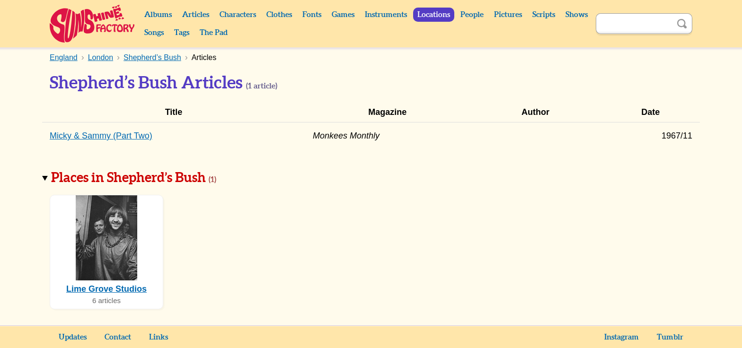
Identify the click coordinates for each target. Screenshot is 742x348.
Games (343, 14)
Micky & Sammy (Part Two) (101, 135)
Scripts (543, 14)
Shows (576, 14)
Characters (238, 14)
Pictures (508, 14)
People (472, 14)
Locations (433, 14)
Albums (158, 14)
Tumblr (670, 337)
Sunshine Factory (92, 24)
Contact (118, 337)
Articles (195, 14)
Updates (73, 337)
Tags (181, 32)
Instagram (621, 337)
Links (158, 337)
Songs (154, 32)
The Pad (214, 32)
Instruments (386, 14)
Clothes (279, 14)
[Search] (633, 23)
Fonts (311, 14)
